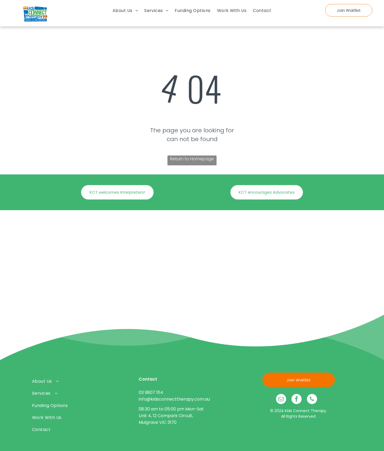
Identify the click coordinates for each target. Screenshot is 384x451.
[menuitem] (125, 10)
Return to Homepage (192, 159)
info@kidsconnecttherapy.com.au (174, 399)
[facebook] (296, 399)
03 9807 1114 (151, 392)
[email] (281, 399)
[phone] (312, 399)
